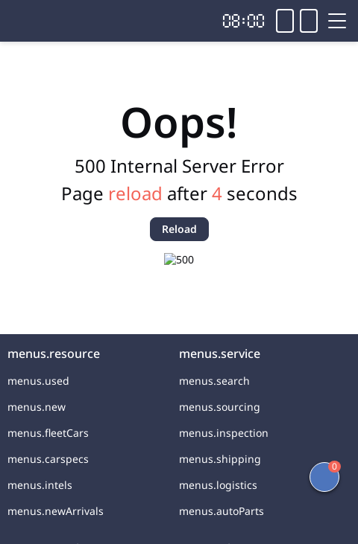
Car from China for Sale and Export (179, 110)
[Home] (52, 21)
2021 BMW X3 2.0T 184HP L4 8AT (172, 90)
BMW (137, 61)
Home (23, 61)
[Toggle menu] (337, 20)
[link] (23, 61)
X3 (176, 61)
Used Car (81, 61)
